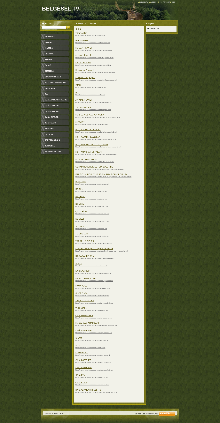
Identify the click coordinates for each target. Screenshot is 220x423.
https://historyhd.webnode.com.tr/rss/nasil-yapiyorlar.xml (94, 281)
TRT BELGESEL (83, 107)
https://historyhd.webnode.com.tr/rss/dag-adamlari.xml (93, 333)
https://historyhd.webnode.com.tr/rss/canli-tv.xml (91, 377)
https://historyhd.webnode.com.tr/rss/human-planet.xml (94, 50)
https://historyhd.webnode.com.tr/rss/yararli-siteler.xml (93, 243)
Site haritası (164, 2)
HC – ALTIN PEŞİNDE (86, 159)
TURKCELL (81, 308)
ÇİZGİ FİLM (81, 211)
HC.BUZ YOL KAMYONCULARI (90, 115)
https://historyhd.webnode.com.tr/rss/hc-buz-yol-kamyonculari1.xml (98, 147)
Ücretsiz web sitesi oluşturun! (146, 414)
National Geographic (85, 77)
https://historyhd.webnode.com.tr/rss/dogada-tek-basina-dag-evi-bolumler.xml (101, 251)
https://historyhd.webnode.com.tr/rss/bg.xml (90, 95)
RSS (173, 2)
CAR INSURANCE (84, 315)
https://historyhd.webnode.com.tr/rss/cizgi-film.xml (92, 214)
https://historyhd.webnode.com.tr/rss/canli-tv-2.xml (92, 385)
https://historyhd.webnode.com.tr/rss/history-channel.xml (94, 58)
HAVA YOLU (81, 286)
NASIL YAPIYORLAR (85, 278)
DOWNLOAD (81, 352)
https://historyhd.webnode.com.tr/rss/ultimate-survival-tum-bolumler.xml (99, 169)
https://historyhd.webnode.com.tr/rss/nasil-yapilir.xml (93, 273)
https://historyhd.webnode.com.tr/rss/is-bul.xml (91, 266)
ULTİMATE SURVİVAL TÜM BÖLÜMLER (94, 167)
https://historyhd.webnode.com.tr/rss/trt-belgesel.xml (93, 110)
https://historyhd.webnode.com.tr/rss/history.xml (91, 124)
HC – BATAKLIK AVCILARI (88, 137)
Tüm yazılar (81, 33)
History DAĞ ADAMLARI (87, 323)
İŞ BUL (78, 263)
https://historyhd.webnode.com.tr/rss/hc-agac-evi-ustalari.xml (96, 154)
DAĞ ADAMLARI (83, 330)
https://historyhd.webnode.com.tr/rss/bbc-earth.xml (92, 43)
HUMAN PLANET (83, 48)
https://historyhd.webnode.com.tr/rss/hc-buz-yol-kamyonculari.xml (97, 117)
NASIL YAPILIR (82, 271)
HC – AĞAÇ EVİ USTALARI (88, 152)
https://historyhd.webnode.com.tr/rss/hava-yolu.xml (92, 288)
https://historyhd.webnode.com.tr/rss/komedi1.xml (92, 221)
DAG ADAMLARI (83, 367)
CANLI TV (80, 375)
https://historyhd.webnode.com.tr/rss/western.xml (92, 184)
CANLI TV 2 (81, 382)
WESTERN (80, 181)
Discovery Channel (84, 70)
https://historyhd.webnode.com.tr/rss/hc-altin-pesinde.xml (94, 162)
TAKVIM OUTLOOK (84, 300)
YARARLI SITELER (84, 241)
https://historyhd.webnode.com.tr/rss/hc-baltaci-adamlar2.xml (96, 132)
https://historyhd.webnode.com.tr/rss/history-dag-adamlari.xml (96, 325)
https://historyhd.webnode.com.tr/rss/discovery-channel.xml (95, 72)
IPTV (77, 345)
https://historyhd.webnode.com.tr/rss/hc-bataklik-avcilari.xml (95, 139)
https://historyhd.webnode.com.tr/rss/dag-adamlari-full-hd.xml (96, 392)
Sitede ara (47, 23)
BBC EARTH (81, 40)
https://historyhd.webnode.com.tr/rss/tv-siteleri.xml (92, 236)
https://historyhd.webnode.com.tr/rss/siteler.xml (91, 229)
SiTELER (79, 226)
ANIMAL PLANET (83, 100)
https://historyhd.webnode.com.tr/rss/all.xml (90, 35)
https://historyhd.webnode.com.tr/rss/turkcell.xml (91, 310)
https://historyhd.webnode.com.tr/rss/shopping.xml (92, 295)
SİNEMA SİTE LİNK (53, 152)
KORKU (79, 189)
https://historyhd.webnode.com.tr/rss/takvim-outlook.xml (94, 303)
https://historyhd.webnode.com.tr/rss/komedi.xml (91, 206)
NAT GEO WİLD (83, 62)
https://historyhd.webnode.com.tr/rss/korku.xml (91, 191)
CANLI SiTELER (83, 360)
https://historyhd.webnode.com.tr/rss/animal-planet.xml (93, 102)
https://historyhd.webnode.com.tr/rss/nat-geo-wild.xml (93, 65)
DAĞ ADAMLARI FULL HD (88, 390)
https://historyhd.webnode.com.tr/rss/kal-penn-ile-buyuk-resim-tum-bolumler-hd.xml (103, 176)
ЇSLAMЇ (78, 338)
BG (77, 92)
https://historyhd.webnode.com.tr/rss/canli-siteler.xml (93, 362)
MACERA (80, 196)
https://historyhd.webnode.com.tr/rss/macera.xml (91, 199)
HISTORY (80, 122)
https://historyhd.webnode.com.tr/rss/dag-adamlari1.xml (94, 370)
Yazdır (153, 2)
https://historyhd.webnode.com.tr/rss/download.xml (92, 355)
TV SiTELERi (81, 233)
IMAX (78, 85)
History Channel (83, 55)
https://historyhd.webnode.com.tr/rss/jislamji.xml (91, 340)
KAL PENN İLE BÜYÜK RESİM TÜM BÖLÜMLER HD (101, 174)
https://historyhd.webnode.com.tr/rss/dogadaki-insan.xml (94, 258)
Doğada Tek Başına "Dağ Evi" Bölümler (94, 248)
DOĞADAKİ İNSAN (84, 256)
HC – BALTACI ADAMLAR (88, 129)
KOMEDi (79, 204)
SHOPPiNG (81, 293)
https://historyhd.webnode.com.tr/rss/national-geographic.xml (96, 80)
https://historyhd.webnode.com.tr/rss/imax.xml (90, 87)
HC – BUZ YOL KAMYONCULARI (91, 144)
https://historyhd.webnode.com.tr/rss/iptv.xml (90, 348)
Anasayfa (79, 23)
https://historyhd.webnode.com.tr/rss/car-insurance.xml (94, 318)
